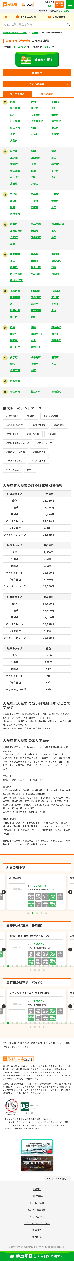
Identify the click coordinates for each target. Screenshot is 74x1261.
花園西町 (15, 290)
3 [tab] (37, 913)
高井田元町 (16, 230)
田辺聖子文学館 (38, 424)
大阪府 (35, 32)
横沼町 (55, 357)
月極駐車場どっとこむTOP (15, 32)
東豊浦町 (36, 297)
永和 (12, 134)
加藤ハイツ (34, 717)
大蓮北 (34, 134)
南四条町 (56, 340)
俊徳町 (55, 200)
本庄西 (14, 316)
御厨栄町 (56, 327)
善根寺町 (15, 213)
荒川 (53, 108)
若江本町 (36, 391)
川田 (53, 157)
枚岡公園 (52, 433)
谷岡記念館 (59, 424)
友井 (12, 243)
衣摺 (33, 170)
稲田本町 (15, 127)
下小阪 (34, 200)
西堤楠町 (36, 273)
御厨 (33, 327)
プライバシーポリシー (37, 1223)
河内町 (14, 164)
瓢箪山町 (15, 310)
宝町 (53, 230)
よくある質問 (36, 1202)
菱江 (12, 303)
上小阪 (14, 157)
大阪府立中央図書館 (15, 451)
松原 (12, 327)
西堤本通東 (16, 280)
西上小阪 (36, 267)
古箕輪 (14, 183)
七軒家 (55, 194)
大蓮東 (55, 134)
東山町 (55, 297)
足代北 (55, 101)
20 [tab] (44, 970)
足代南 (34, 108)
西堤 (53, 267)
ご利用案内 (37, 1196)
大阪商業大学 (39, 451)
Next (70, 892)
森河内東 (36, 346)
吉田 (53, 363)
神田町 (55, 164)
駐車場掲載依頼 (37, 1209)
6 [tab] (26, 966)
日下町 (55, 170)
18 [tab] (35, 970)
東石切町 (15, 297)
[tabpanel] (37, 892)
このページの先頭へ (56, 1178)
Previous (3, 892)
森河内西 (15, 346)
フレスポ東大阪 (38, 460)
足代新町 (15, 108)
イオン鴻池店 (12, 469)
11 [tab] (48, 966)
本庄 (53, 310)
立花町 (14, 237)
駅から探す (47, 94)
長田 (12, 260)
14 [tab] (61, 966)
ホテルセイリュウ (14, 460)
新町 (12, 207)
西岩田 (14, 267)
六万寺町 (15, 381)
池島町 (55, 114)
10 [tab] (44, 966)
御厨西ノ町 (37, 333)
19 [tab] (39, 970)
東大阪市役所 (12, 433)
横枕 (12, 363)
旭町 (12, 101)
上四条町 (36, 157)
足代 (33, 101)
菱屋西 (34, 303)
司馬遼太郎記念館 (14, 424)
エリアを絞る (17, 94)
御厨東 (55, 333)
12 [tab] (53, 966)
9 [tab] (39, 966)
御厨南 (14, 340)
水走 (33, 340)
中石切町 (15, 254)
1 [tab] (28, 913)
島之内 (14, 200)
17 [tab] (30, 970)
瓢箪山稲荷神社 (51, 415)
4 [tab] (41, 913)
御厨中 (14, 333)
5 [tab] (46, 913)
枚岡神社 (31, 415)
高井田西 (36, 224)
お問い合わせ (36, 1216)
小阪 (33, 177)
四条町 (34, 194)
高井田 (14, 224)
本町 (33, 316)
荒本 (12, 114)
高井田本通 (57, 224)
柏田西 (14, 151)
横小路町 (36, 357)
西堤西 (55, 273)
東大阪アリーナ (44, 442)
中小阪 (34, 254)
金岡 (33, 151)
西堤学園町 (16, 273)
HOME (37, 1189)
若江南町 (56, 391)
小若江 (34, 183)
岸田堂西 (15, 170)
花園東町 (36, 290)
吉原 (33, 370)
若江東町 (15, 391)
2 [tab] (32, 913)
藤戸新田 (36, 310)
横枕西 (34, 363)
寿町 (53, 177)
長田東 (34, 260)
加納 (53, 151)
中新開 (55, 254)
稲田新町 (56, 121)
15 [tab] (66, 966)
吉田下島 (15, 370)
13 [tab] (57, 966)
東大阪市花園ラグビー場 (17, 442)
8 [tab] (35, 966)
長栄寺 (30, 469)
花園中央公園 (33, 433)
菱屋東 (55, 303)
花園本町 (56, 290)
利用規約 (37, 1237)
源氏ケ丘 (15, 177)
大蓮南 (14, 140)
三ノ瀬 (14, 194)
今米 (33, 127)
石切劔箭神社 (12, 415)
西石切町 (56, 260)
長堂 (53, 237)
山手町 (14, 357)
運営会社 (37, 1230)
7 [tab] (30, 966)
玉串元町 (36, 237)
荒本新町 (36, 114)
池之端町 (15, 121)
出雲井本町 (37, 121)
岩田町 (55, 127)
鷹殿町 (34, 230)
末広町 (34, 207)
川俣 (33, 164)
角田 (53, 207)
